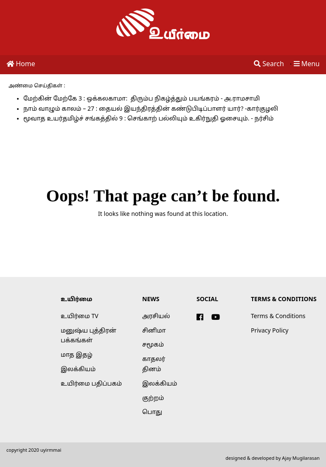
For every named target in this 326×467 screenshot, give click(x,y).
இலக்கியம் (78, 369)
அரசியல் (156, 316)
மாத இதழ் (77, 355)
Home (20, 64)
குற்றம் (153, 398)
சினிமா (154, 331)
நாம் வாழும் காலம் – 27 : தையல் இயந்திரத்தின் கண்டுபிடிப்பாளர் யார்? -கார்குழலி (150, 109)
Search (269, 64)
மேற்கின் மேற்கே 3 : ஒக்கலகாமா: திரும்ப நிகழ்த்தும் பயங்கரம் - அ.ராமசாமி (141, 99)
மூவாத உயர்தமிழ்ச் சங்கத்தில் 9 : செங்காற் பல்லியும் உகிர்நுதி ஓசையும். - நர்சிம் (148, 119)
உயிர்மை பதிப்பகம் (91, 384)
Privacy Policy (269, 331)
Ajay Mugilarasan (301, 458)
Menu (307, 64)
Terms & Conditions (278, 316)
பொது (152, 412)
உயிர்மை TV (79, 316)
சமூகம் (153, 345)
